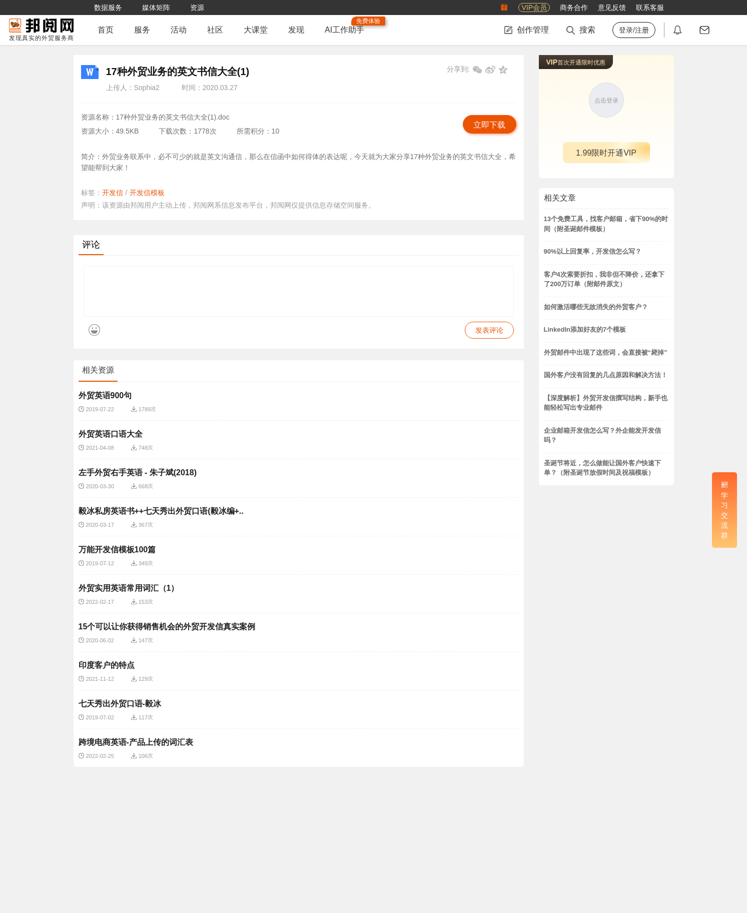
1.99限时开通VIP (606, 153)
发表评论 (489, 338)
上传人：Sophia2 (133, 88)
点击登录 (606, 100)
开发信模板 (147, 193)
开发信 (112, 193)
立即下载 (489, 125)
